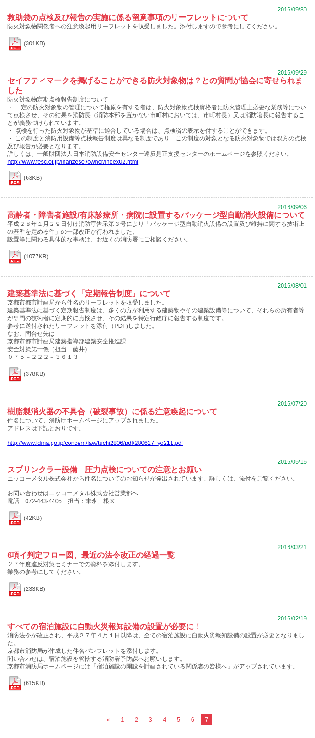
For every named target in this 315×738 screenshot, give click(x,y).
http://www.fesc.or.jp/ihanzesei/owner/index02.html (72, 161)
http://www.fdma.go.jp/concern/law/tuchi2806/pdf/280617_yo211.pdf (95, 442)
